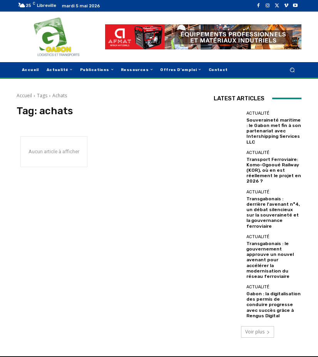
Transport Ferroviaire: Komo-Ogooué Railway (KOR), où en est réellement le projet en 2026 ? (271, 167)
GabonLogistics (46, 338)
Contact (274, 338)
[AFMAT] (203, 37)
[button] (292, 69)
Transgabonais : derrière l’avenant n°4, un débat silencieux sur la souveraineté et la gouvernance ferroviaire (273, 205)
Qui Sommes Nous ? (197, 338)
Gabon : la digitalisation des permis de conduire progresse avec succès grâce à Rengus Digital (272, 282)
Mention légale (243, 338)
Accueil (24, 95)
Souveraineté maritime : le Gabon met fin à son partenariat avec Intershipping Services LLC (273, 130)
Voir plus (257, 306)
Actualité (257, 113)
